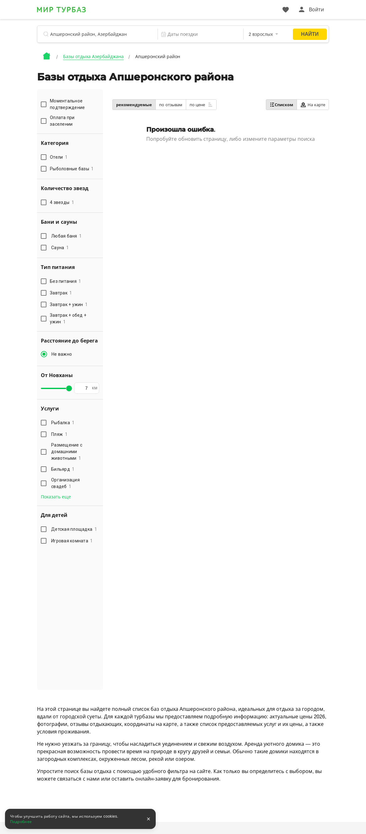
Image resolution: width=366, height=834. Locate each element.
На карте (312, 104)
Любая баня (66, 236)
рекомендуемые (134, 104)
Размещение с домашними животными (66, 451)
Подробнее (21, 822)
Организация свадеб (65, 483)
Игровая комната (72, 540)
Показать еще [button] (56, 496)
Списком (281, 104)
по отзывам (170, 104)
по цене (201, 104)
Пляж (59, 434)
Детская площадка (74, 529)
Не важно (61, 354)
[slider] (69, 388)
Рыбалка (63, 422)
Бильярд (63, 469)
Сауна (60, 247)
